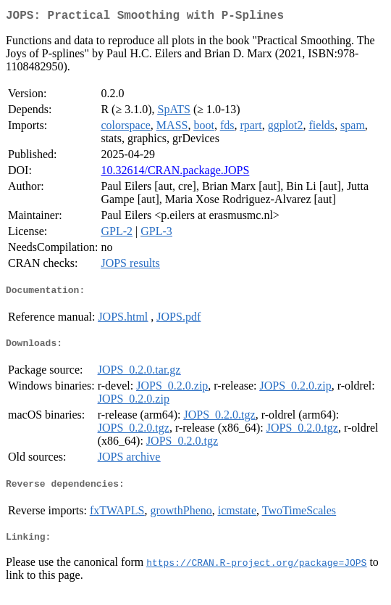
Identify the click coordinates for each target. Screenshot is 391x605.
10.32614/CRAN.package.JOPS (175, 173)
